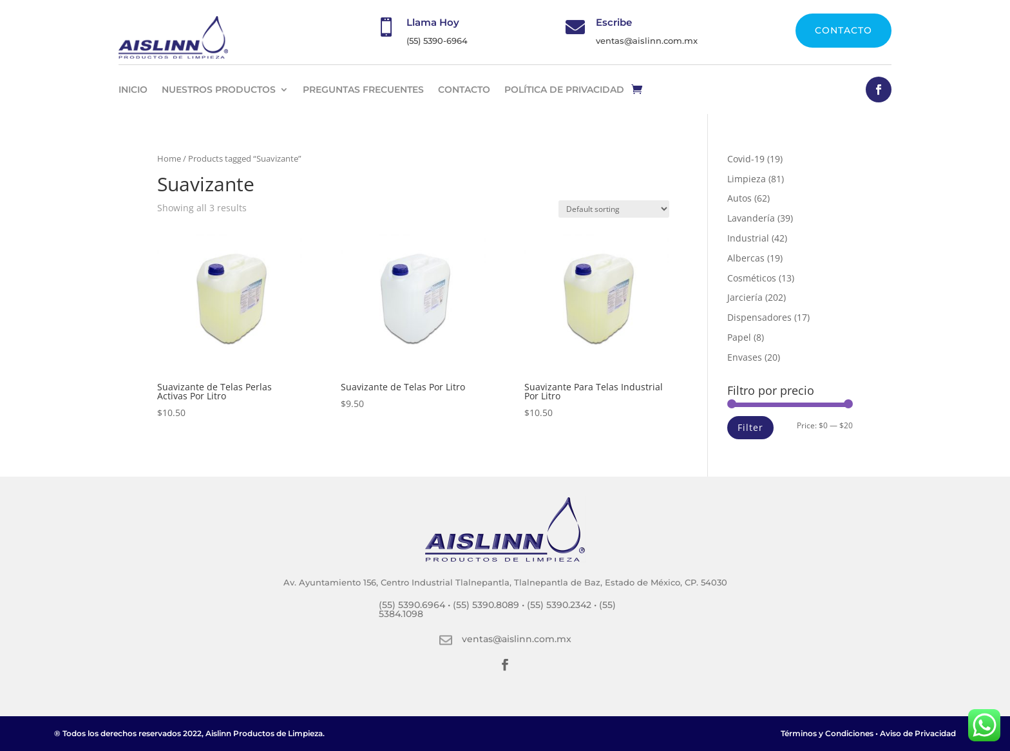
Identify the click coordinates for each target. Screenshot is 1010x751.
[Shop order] (613, 209)
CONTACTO (843, 30)
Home (169, 158)
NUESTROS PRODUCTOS (219, 89)
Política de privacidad (564, 89)
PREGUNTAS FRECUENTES (363, 89)
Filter (750, 427)
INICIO (133, 89)
